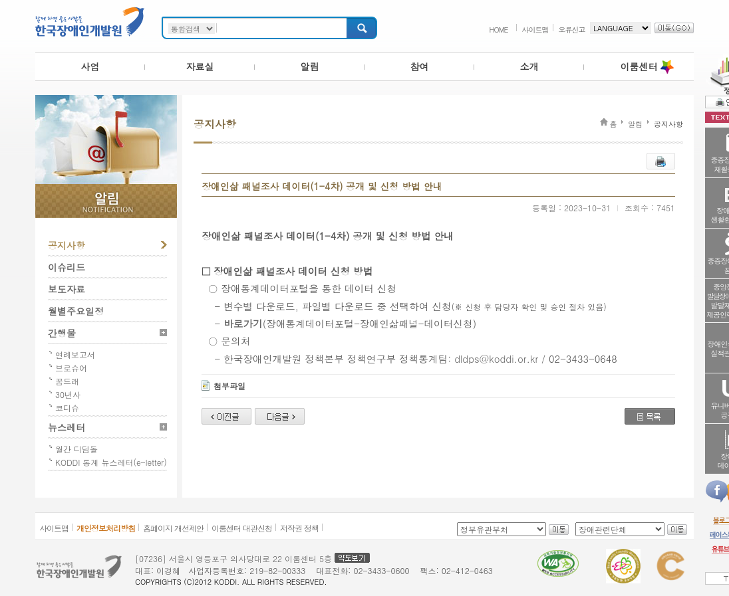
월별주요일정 (76, 311)
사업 (90, 66)
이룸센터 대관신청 (242, 528)
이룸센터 (639, 66)
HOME (498, 30)
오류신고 (572, 30)
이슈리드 (66, 267)
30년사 (67, 394)
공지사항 (66, 245)
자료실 (200, 66)
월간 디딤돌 (76, 448)
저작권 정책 (299, 528)
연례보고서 (75, 354)
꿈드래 (67, 381)
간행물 (62, 333)
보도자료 (66, 289)
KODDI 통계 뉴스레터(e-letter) (111, 462)
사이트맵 (535, 30)
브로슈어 (71, 367)
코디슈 (67, 407)
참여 (419, 66)
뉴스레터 (66, 427)
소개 (529, 66)
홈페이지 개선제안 (173, 528)
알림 (310, 66)
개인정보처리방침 (105, 528)
